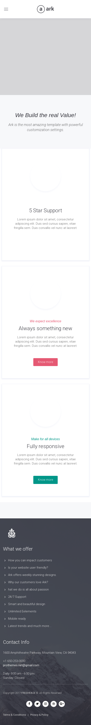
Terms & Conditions (14, 714)
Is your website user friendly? (28, 567)
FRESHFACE (28, 692)
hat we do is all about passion (28, 589)
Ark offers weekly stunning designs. (32, 575)
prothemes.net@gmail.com (21, 665)
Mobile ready (17, 618)
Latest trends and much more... (30, 626)
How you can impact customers (30, 560)
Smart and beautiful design (26, 604)
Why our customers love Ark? (28, 582)
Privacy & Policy (39, 714)
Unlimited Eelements (22, 611)
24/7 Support (17, 597)
